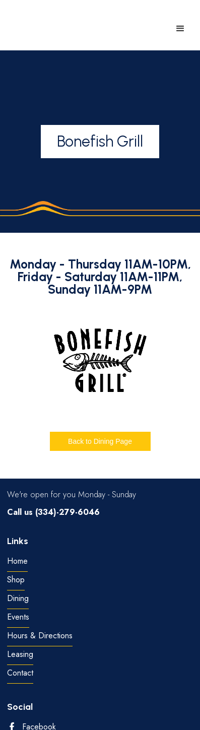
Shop (16, 580)
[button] (180, 28)
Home (17, 561)
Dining (18, 598)
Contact (20, 673)
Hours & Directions (40, 636)
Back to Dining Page (100, 441)
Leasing (20, 654)
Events (18, 617)
